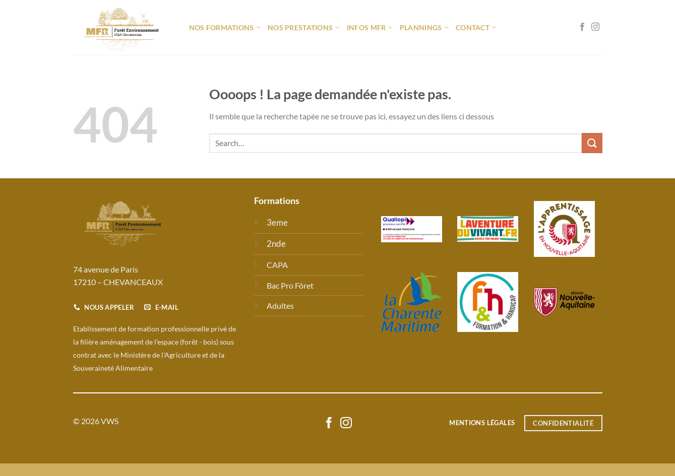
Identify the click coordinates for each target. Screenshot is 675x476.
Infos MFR (370, 27)
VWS (109, 421)
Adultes (280, 305)
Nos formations (225, 27)
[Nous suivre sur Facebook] (582, 27)
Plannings (424, 27)
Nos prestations (304, 27)
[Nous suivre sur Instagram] (595, 27)
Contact (476, 27)
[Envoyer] (592, 143)
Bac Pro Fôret (290, 285)
